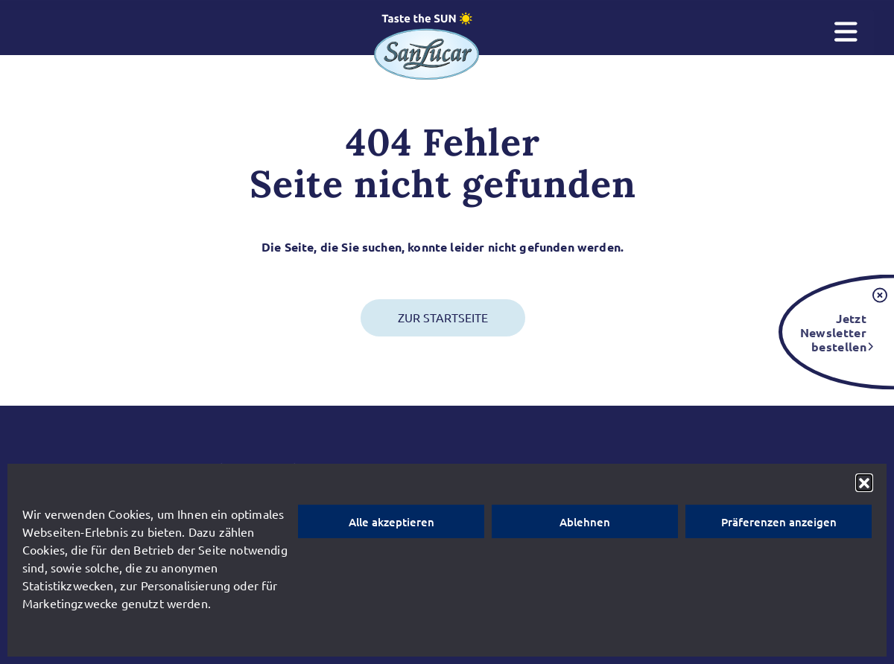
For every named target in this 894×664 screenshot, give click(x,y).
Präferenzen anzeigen (779, 521)
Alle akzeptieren (391, 521)
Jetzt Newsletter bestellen (833, 331)
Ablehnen (584, 521)
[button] (864, 482)
